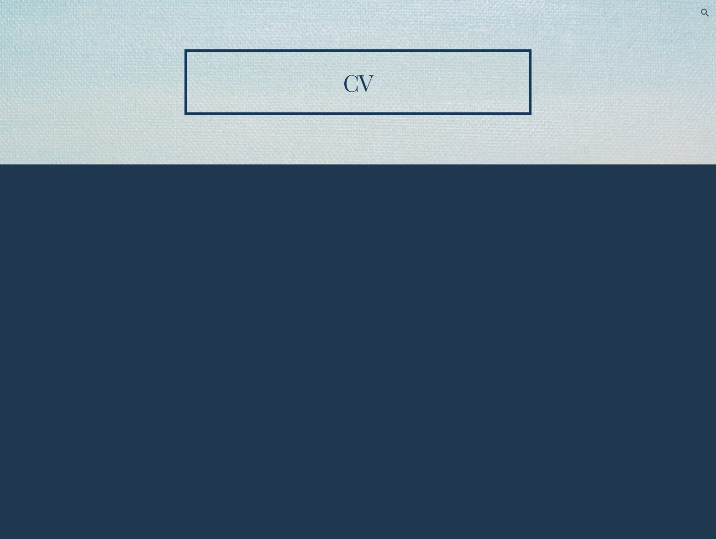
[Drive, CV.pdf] (358, 351)
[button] (705, 13)
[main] (358, 82)
